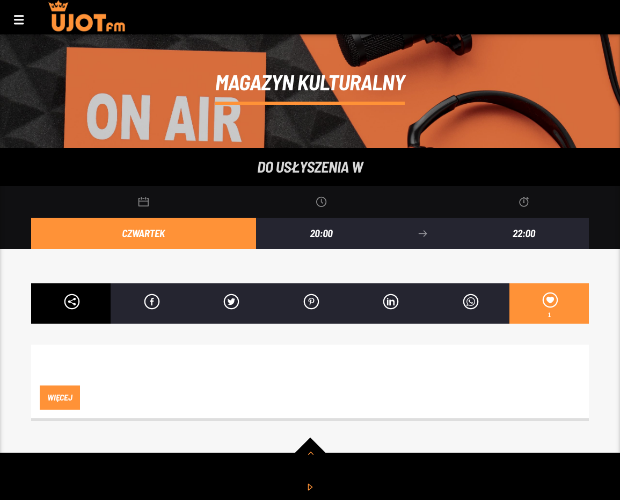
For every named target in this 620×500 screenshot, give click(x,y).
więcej (59, 397)
